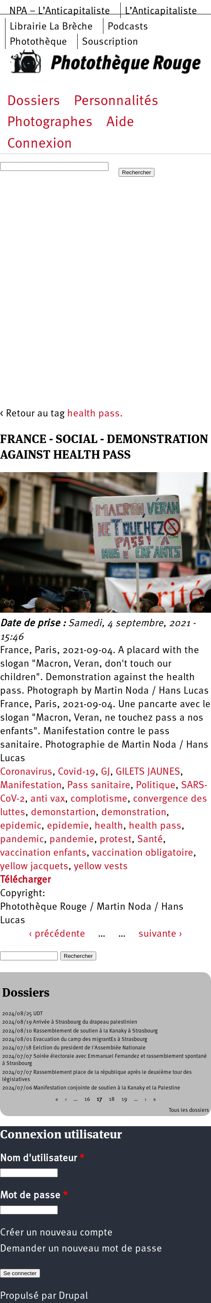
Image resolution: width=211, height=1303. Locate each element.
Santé (150, 840)
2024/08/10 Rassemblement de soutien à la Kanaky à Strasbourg (80, 1031)
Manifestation (31, 786)
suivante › (160, 934)
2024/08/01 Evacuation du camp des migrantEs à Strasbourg (74, 1039)
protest (116, 840)
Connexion (39, 144)
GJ (105, 772)
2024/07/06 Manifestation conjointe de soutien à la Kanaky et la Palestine (91, 1088)
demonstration (133, 813)
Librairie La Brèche (51, 27)
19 (124, 1099)
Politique (156, 786)
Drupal (73, 1296)
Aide (120, 123)
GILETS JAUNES (148, 772)
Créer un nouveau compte (56, 1233)
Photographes (49, 123)
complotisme (98, 799)
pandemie (71, 840)
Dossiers (33, 101)
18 (112, 1099)
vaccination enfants (43, 853)
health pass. (95, 414)
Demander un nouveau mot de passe (81, 1249)
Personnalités (116, 101)
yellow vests (101, 867)
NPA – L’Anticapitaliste (59, 11)
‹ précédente (57, 934)
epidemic (20, 826)
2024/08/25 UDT (22, 1013)
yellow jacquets (34, 867)
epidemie (68, 826)
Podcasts (128, 27)
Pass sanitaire (98, 786)
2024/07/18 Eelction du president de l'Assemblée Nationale (74, 1048)
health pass (155, 826)
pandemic (22, 840)
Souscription (110, 42)
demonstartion (63, 813)
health (109, 826)
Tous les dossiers (189, 1110)
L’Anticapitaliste (161, 11)
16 (87, 1099)
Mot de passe (34, 1196)
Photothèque (38, 42)
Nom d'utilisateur (42, 1159)
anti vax (47, 799)
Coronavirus (26, 772)
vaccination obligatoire (142, 853)
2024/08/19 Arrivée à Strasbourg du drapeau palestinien (69, 1022)
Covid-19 (76, 772)
